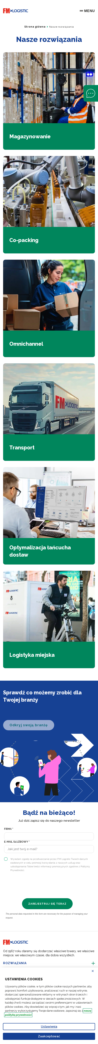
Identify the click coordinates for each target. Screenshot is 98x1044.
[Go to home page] (15, 10)
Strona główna (35, 26)
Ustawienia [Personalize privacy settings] (49, 1026)
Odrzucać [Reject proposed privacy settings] (95, 971)
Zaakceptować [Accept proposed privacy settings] (49, 1036)
